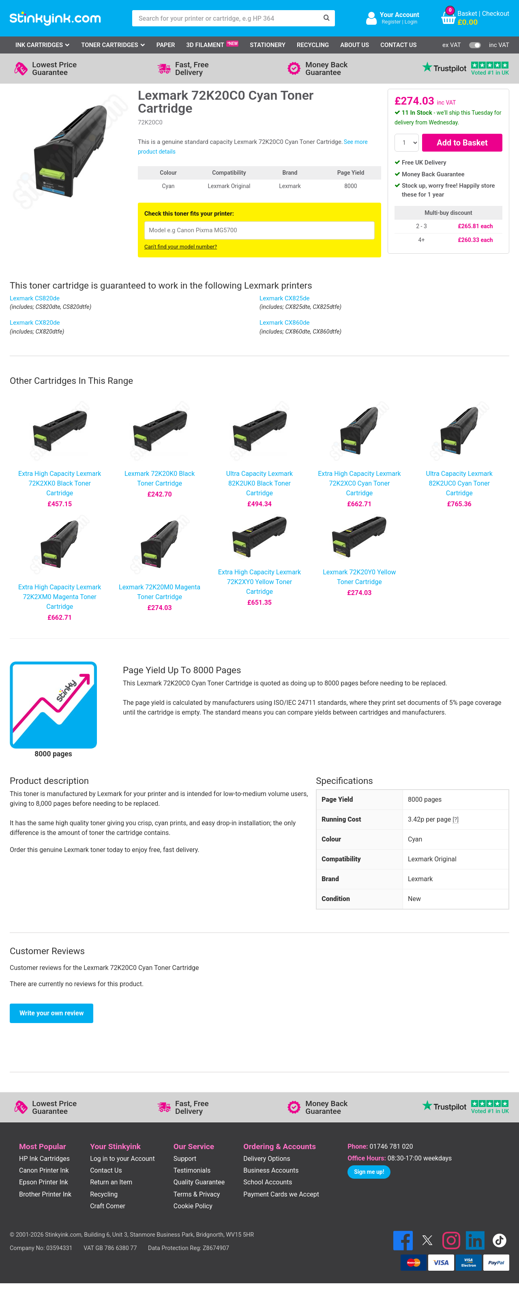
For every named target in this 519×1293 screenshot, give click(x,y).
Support (185, 1158)
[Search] (327, 18)
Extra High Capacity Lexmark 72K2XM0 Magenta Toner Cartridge (59, 596)
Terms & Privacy (197, 1194)
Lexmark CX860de (285, 322)
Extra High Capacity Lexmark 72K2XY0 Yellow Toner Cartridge (259, 581)
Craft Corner (107, 1206)
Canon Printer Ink (44, 1170)
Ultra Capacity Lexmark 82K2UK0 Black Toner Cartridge (259, 483)
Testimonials (192, 1170)
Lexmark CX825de (285, 298)
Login (411, 22)
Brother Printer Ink (45, 1194)
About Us (354, 45)
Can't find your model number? (180, 247)
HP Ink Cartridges (44, 1158)
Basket (467, 13)
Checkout (495, 13)
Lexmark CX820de (35, 322)
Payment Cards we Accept (281, 1194)
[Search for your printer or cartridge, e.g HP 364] (225, 18)
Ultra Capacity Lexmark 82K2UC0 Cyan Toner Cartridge (459, 483)
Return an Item (111, 1182)
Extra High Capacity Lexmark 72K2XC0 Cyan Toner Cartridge (359, 483)
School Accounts (267, 1182)
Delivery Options (266, 1158)
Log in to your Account (122, 1158)
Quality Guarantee (199, 1182)
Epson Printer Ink (43, 1182)
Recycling (313, 45)
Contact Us (398, 45)
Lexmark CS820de (35, 298)
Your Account (399, 15)
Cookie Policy (193, 1206)
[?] (456, 819)
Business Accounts (270, 1170)
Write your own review (51, 1013)
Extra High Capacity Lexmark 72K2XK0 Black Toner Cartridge (59, 483)
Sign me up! (369, 1172)
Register (391, 22)
